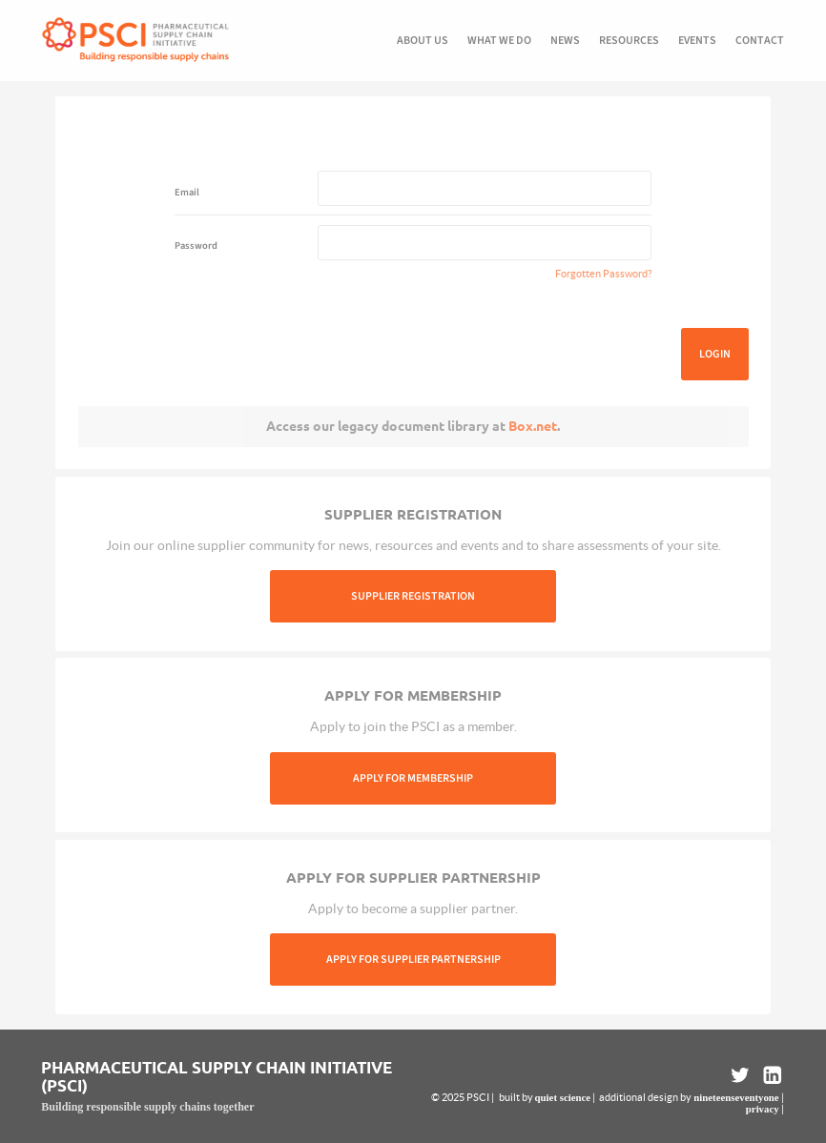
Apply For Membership (413, 778)
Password (196, 245)
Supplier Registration (413, 596)
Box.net (532, 426)
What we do (499, 40)
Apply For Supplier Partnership (413, 959)
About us (422, 40)
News (565, 40)
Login (715, 354)
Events (697, 40)
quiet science (562, 1097)
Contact (759, 40)
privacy (762, 1108)
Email (187, 192)
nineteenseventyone (735, 1097)
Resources (629, 40)
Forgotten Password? (603, 273)
